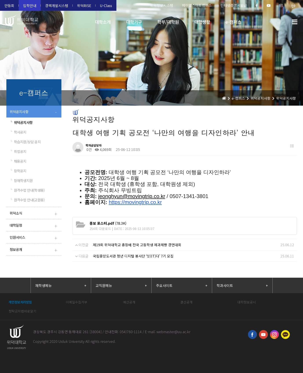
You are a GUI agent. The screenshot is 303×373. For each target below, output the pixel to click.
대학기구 (134, 22)
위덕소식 (34, 213)
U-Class (106, 5)
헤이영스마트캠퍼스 (197, 5)
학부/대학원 (168, 22)
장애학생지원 (21, 180)
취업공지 (18, 151)
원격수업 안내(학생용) (27, 190)
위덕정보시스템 (161, 5)
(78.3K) (108, 223)
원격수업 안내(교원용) (27, 199)
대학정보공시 (246, 302)
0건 (89, 149)
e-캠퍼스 (233, 22)
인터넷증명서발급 (233, 5)
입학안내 (29, 5)
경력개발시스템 (56, 5)
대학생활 (202, 22)
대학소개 (103, 22)
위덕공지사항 (34, 112)
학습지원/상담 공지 (25, 141)
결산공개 (186, 302)
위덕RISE (84, 5)
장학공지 (18, 170)
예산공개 (129, 302)
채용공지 (18, 161)
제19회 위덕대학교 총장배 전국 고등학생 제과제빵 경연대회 (137, 244)
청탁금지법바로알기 (22, 311)
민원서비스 (34, 238)
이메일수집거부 (76, 302)
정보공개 (34, 250)
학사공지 (18, 132)
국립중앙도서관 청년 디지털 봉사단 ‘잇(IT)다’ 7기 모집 (133, 256)
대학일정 (34, 226)
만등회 (9, 5)
